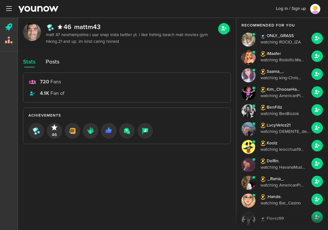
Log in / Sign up (291, 8)
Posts (52, 61)
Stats (29, 61)
